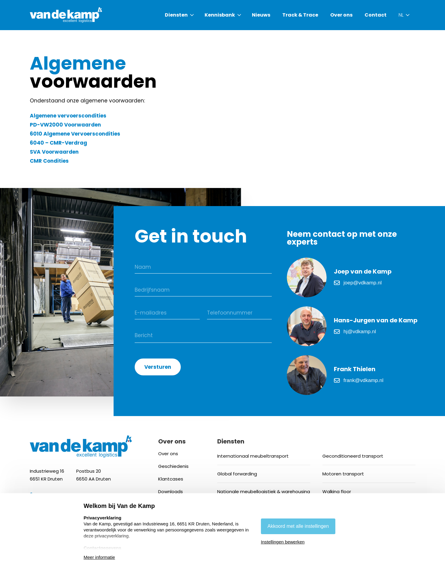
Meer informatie (99, 557)
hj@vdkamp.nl (359, 331)
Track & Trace (300, 15)
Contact (376, 15)
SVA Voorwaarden (54, 152)
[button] (180, 15)
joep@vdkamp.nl (362, 283)
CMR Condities (49, 161)
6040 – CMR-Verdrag (58, 143)
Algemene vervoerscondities (68, 116)
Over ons (341, 15)
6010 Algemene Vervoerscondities (75, 134)
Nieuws (261, 15)
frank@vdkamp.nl (363, 380)
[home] (66, 15)
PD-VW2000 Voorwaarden (65, 125)
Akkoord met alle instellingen (298, 526)
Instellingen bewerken (283, 541)
